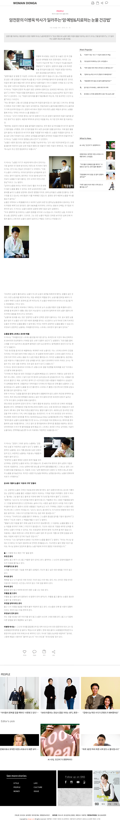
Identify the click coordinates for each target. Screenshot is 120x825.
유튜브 (78, 782)
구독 (109, 804)
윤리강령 (28, 815)
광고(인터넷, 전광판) (69, 815)
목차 (103, 804)
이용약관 (83, 815)
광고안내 (22, 815)
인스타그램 (71, 782)
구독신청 (16, 815)
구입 (115, 804)
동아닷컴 (54, 815)
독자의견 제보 (35, 815)
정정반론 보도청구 (45, 815)
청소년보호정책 (102, 815)
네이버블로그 (84, 782)
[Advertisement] (27, 274)
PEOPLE (60, 11)
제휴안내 (78, 815)
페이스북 (65, 782)
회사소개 (60, 815)
